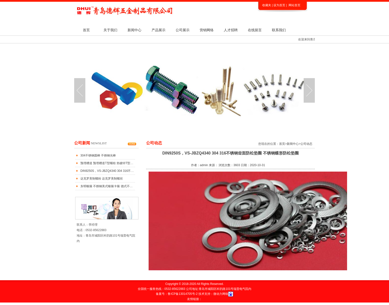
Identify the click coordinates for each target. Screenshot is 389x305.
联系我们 (279, 30)
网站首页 (294, 5)
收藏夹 (266, 5)
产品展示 (158, 30)
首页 (86, 30)
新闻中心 (134, 30)
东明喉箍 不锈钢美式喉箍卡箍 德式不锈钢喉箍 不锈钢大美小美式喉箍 (126, 186)
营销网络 (207, 30)
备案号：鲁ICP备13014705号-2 (177, 294)
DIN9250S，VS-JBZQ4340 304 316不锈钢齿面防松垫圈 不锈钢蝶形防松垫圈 (131, 171)
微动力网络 (220, 294)
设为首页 (279, 5)
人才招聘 (231, 30)
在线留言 (255, 30)
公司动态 (306, 144)
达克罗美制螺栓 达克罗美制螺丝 (101, 178)
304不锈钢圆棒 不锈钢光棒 (98, 155)
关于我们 (110, 30)
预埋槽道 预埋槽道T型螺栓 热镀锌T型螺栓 (108, 163)
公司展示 (183, 30)
